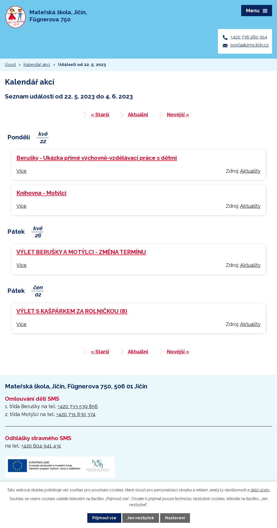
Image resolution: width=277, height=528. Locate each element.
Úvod (10, 65)
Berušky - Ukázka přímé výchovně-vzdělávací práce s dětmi (96, 158)
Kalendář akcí (37, 65)
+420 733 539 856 (78, 407)
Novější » (178, 115)
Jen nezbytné (140, 518)
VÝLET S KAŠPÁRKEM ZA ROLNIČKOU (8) (71, 312)
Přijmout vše (104, 518)
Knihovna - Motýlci (41, 194)
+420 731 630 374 (76, 415)
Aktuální (138, 115)
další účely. (260, 489)
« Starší (100, 115)
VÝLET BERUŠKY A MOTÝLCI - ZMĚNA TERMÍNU (81, 253)
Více (21, 171)
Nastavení (175, 518)
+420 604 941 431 (41, 446)
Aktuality (250, 171)
